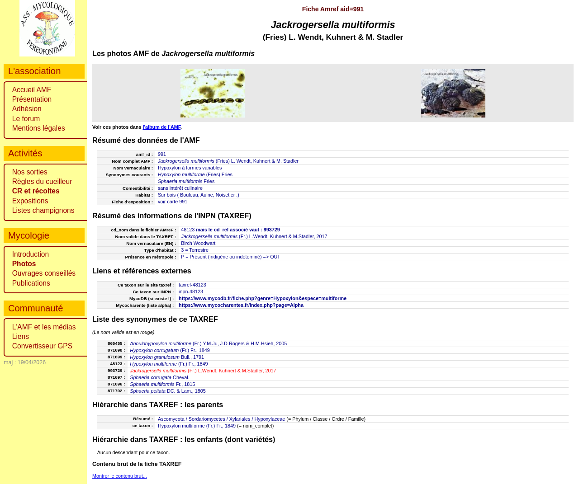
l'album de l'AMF (161, 127)
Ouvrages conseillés (44, 273)
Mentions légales (38, 128)
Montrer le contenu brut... (119, 476)
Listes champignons (43, 210)
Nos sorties (29, 172)
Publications (31, 283)
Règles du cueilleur (42, 181)
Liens (20, 336)
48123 (188, 229)
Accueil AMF (32, 90)
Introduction (30, 254)
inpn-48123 (191, 291)
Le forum (26, 118)
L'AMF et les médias (44, 327)
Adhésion (27, 109)
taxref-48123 (192, 284)
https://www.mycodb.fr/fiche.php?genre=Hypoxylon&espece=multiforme (262, 298)
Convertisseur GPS (42, 346)
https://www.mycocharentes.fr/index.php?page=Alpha (241, 305)
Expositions (30, 201)
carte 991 (177, 201)
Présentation (32, 99)
